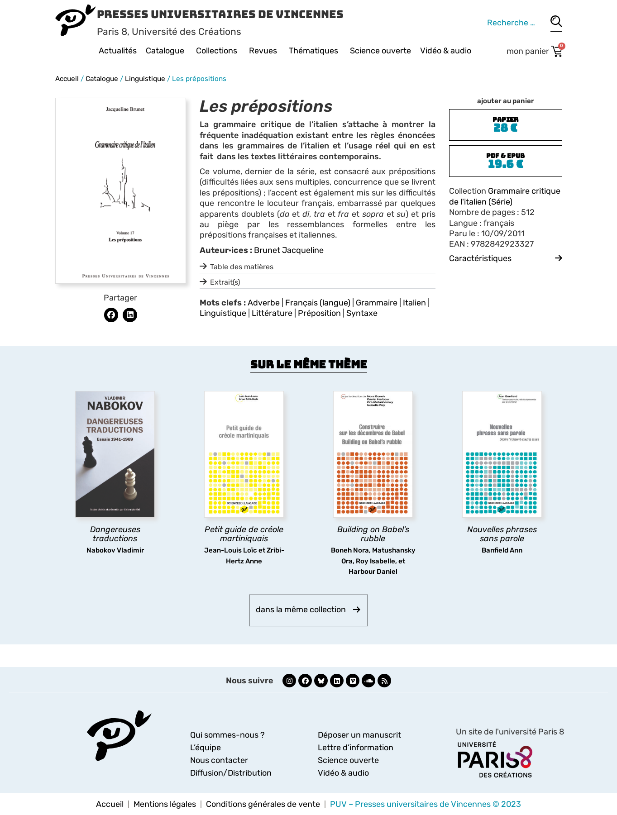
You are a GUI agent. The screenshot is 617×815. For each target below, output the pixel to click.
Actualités (118, 51)
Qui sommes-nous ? (227, 735)
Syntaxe (362, 313)
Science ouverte (380, 51)
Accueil (67, 79)
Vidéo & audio (445, 51)
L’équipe (205, 748)
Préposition (319, 313)
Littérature (272, 313)
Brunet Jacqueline (289, 250)
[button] (111, 315)
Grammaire (376, 303)
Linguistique (145, 79)
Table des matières (241, 266)
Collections (218, 51)
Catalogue (166, 51)
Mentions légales (165, 804)
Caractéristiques (480, 258)
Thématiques (315, 51)
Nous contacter (219, 760)
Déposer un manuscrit (359, 735)
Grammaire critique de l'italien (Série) (504, 196)
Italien (414, 303)
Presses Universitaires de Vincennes (220, 14)
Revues (264, 51)
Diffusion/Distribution (231, 773)
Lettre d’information (355, 748)
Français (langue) (317, 303)
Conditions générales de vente (263, 804)
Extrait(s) (225, 282)
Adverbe (264, 303)
